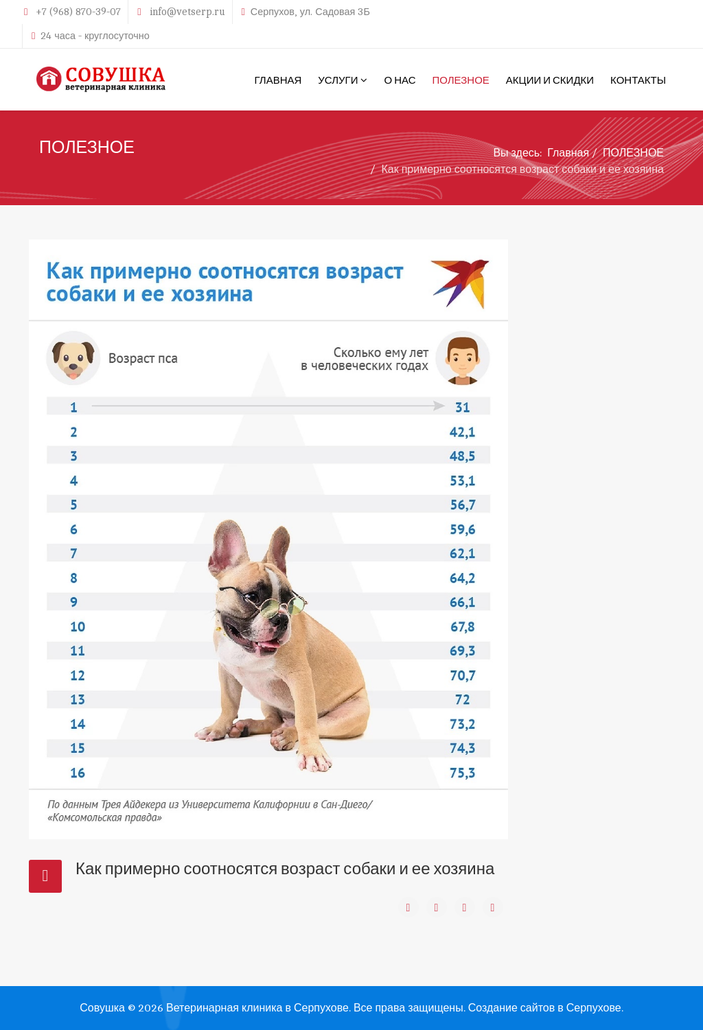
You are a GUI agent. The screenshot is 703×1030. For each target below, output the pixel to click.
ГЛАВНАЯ (278, 79)
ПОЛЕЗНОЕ (460, 79)
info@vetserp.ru (187, 11)
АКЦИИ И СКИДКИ (550, 79)
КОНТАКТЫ (638, 79)
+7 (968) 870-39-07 (78, 11)
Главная (568, 153)
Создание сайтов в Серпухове (544, 1008)
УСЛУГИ (338, 79)
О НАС (399, 79)
